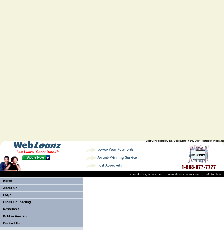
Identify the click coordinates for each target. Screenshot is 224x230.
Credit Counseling (17, 202)
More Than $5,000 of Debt (183, 174)
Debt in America (15, 216)
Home (7, 181)
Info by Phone (214, 174)
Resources (11, 209)
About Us (10, 188)
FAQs (7, 195)
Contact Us (11, 223)
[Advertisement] (150, 70)
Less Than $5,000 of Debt (145, 174)
